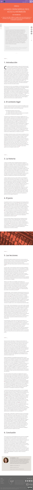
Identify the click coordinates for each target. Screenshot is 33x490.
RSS (32, 480)
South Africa (16, 47)
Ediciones (2, 480)
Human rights (12, 47)
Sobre (1, 478)
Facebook (26, 480)
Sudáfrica (20, 47)
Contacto (2, 483)
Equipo (1, 481)
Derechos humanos (7, 47)
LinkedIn (30, 480)
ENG (29, 478)
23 (31, 1)
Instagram (28, 480)
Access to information (24, 47)
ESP (31, 478)
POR (27, 478)
